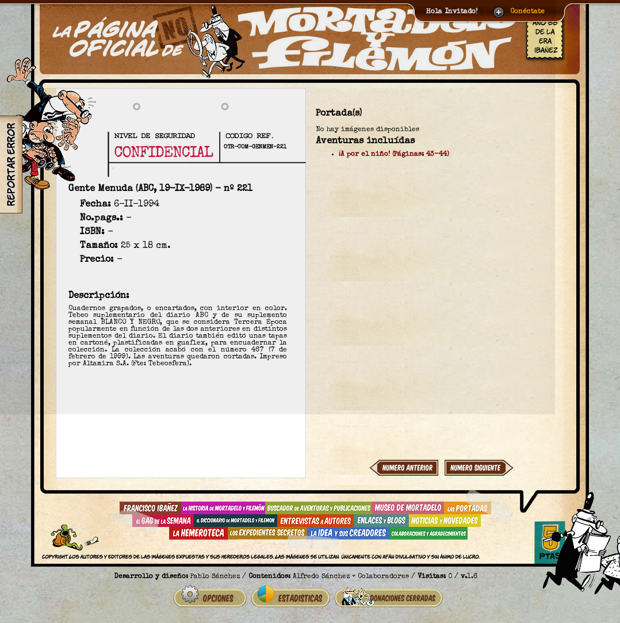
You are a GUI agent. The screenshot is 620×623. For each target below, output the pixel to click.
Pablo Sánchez (215, 577)
